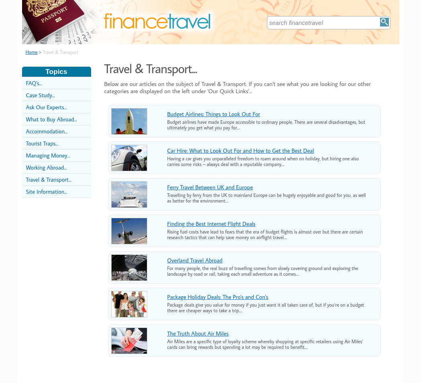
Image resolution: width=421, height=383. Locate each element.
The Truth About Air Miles (198, 333)
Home (32, 52)
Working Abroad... (46, 167)
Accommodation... (47, 131)
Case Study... (40, 95)
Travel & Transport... (48, 179)
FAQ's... (34, 83)
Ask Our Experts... (46, 107)
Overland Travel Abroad (195, 260)
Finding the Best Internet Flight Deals (211, 223)
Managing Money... (48, 155)
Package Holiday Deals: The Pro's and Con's (217, 297)
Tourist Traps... (42, 143)
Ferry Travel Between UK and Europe (210, 187)
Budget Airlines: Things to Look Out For (213, 114)
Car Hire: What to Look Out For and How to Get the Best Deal (240, 150)
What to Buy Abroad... (51, 119)
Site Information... (46, 191)
